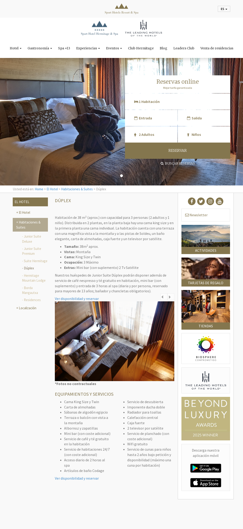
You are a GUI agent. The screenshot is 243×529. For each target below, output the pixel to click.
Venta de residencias (216, 48)
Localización (27, 308)
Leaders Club (183, 48)
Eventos (114, 48)
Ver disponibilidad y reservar (77, 298)
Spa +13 (64, 48)
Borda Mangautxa (30, 290)
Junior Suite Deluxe (31, 238)
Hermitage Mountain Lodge (34, 278)
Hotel (16, 48)
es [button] (224, 9)
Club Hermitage (141, 48)
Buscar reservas (178, 163)
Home (39, 189)
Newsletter (196, 215)
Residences (32, 300)
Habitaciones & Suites (77, 189)
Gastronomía (40, 48)
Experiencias (88, 48)
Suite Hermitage (35, 261)
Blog (163, 48)
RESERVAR (177, 150)
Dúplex (29, 268)
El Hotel (52, 189)
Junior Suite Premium (31, 251)
